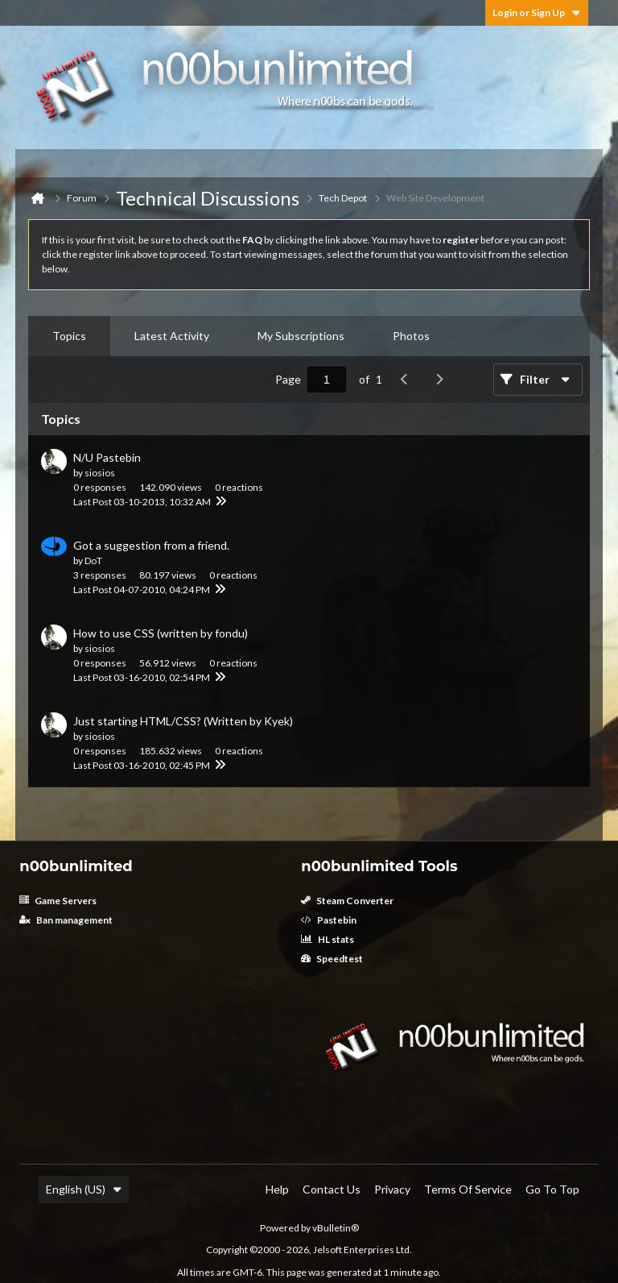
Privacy (392, 1189)
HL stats (327, 939)
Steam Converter (347, 901)
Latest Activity (171, 336)
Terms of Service (468, 1189)
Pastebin (328, 920)
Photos (411, 336)
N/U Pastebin (107, 457)
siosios (99, 473)
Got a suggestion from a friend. (151, 545)
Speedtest (332, 959)
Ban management (66, 920)
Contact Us (331, 1189)
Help (277, 1189)
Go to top (552, 1189)
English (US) (84, 1189)
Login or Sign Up (536, 12)
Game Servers (58, 901)
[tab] (69, 336)
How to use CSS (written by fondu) (160, 633)
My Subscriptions (301, 336)
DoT (93, 560)
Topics (69, 336)
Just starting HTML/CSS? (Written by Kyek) (183, 721)
